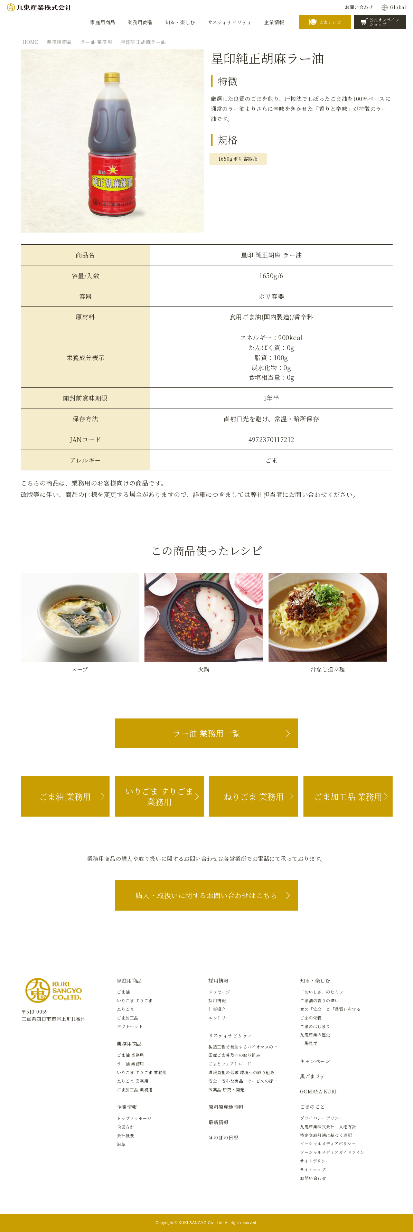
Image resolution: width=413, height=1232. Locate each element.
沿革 (121, 1144)
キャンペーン (315, 1060)
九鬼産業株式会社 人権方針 (328, 1126)
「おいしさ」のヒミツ (321, 992)
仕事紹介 (217, 1009)
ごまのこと (312, 1106)
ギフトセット (130, 1026)
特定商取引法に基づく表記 (326, 1135)
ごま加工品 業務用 (348, 796)
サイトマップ (313, 1169)
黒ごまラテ (312, 1076)
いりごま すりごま (134, 1000)
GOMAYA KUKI (318, 1091)
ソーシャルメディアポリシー (328, 1143)
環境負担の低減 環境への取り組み (241, 1072)
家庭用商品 (129, 980)
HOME (30, 41)
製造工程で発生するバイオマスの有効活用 (249, 1047)
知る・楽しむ (315, 980)
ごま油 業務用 (65, 796)
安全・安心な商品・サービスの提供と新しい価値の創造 (262, 1081)
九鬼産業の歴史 (315, 1034)
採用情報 (218, 980)
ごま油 (123, 992)
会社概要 (125, 1135)
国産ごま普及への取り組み (234, 1055)
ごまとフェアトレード (229, 1063)
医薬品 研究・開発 (226, 1089)
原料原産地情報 (225, 1106)
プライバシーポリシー (321, 1118)
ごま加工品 (127, 1018)
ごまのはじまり (315, 1026)
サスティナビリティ (230, 1035)
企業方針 (125, 1127)
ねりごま (125, 1009)
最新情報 (218, 1122)
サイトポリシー (315, 1161)
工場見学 (308, 1043)
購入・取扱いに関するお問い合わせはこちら (207, 895)
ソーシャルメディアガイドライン (332, 1152)
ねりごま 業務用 (254, 796)
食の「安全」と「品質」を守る (330, 1009)
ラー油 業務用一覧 (206, 733)
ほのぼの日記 (223, 1137)
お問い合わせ (359, 7)
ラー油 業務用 (96, 41)
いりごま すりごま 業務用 (159, 796)
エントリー (219, 1018)
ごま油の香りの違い (319, 1000)
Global (398, 7)
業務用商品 (59, 41)
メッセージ (219, 992)
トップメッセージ (134, 1118)
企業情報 (127, 1106)
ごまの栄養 (310, 1018)
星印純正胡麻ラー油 (143, 41)
